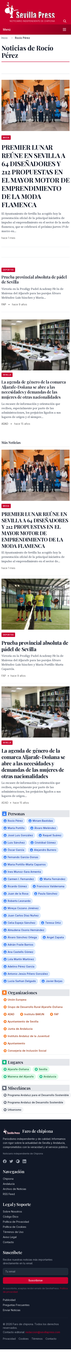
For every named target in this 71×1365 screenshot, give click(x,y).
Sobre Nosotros (12, 1211)
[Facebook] (5, 1161)
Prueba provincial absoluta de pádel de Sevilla (34, 279)
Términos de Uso (13, 1231)
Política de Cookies (14, 1226)
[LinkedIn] (24, 1161)
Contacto (8, 1242)
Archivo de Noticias (14, 1188)
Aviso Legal (10, 1237)
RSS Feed (9, 1194)
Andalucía (9, 1183)
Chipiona (8, 1178)
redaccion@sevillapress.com (42, 1332)
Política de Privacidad (16, 1221)
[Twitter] (11, 1161)
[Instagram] (18, 1161)
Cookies (24, 1338)
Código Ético (10, 1216)
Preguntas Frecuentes (16, 1305)
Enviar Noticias (11, 1310)
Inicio (4, 37)
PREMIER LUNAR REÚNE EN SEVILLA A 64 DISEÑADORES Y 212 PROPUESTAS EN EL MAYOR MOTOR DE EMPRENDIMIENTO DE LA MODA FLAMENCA (34, 530)
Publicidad (9, 1299)
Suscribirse (35, 1280)
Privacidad (9, 1338)
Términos (37, 1338)
